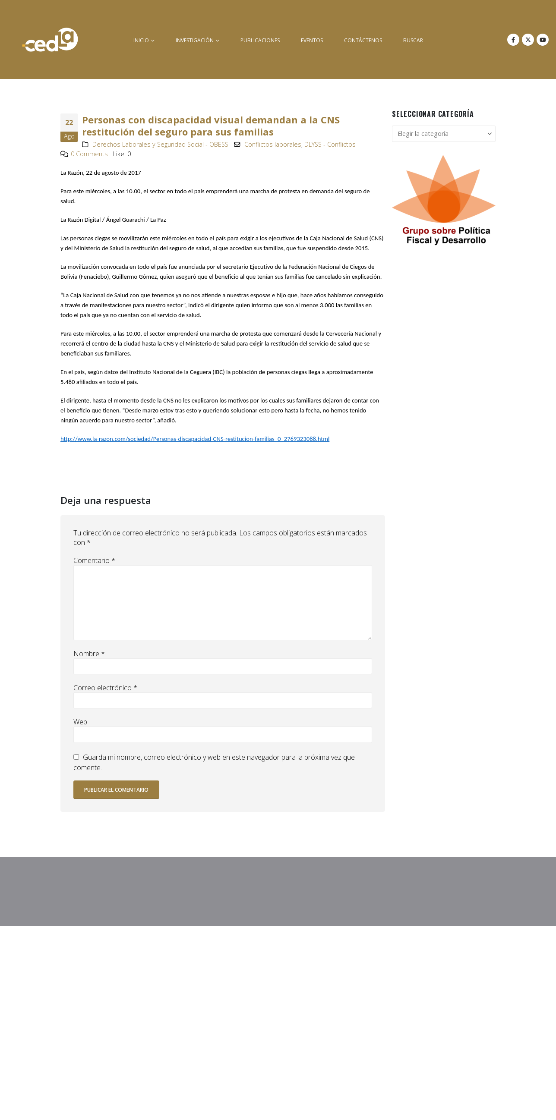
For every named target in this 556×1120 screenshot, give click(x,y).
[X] (528, 40)
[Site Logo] (50, 39)
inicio (141, 40)
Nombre (89, 653)
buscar (413, 40)
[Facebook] (513, 40)
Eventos (312, 40)
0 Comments (89, 154)
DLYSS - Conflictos (330, 144)
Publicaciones (260, 40)
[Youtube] (543, 40)
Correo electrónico (105, 687)
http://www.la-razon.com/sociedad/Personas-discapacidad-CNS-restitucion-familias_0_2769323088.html (194, 439)
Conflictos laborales (272, 144)
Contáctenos (363, 40)
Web (80, 722)
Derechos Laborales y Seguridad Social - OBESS (160, 144)
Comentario (94, 560)
